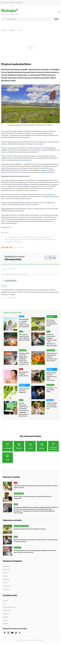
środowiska (33, 152)
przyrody (22, 204)
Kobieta (5, 573)
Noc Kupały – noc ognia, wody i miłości (52, 389)
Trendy (5, 582)
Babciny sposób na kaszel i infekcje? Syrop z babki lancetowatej (52, 376)
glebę (45, 133)
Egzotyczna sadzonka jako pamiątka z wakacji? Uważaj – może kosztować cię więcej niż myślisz (52, 340)
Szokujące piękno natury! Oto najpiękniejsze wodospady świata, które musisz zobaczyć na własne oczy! (24, 358)
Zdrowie (5, 576)
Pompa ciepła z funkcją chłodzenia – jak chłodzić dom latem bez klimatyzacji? (32, 497)
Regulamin (6, 613)
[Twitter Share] (50, 257)
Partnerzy (6, 620)
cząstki (50, 133)
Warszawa (6, 2)
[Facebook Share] (46, 257)
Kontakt (5, 600)
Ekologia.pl (4, 30)
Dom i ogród (6, 569)
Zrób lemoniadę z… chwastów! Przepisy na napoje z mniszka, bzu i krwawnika (24, 322)
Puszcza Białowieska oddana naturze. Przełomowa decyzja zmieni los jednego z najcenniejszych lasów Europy (24, 409)
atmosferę (51, 194)
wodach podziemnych (47, 172)
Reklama (5, 617)
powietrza (32, 144)
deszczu (5, 152)
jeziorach (17, 172)
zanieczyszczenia (21, 160)
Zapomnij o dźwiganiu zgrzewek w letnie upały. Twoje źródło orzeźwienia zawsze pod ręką (36, 486)
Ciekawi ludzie (7, 586)
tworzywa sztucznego (22, 137)
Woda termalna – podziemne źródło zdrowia (24, 373)
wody (37, 144)
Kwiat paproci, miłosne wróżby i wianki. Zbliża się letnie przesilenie (24, 337)
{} (24, 274)
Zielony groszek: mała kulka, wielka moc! (24, 390)
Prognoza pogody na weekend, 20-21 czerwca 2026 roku (52, 405)
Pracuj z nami (7, 610)
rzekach (23, 172)
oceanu (3, 172)
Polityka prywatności (9, 607)
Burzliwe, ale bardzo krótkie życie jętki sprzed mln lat (52, 322)
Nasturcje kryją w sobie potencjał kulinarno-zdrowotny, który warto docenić (52, 356)
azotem (29, 160)
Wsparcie (5, 623)
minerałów (4, 135)
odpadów (14, 144)
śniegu (11, 152)
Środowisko (6, 579)
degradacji (46, 184)
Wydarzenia (6, 589)
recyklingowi (26, 184)
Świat (19, 30)
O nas (4, 604)
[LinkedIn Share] (54, 257)
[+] (26, 274)
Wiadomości (12, 30)
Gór (16, 133)
